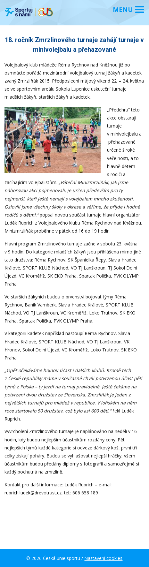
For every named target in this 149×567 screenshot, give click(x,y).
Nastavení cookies (103, 558)
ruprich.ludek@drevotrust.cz (33, 493)
